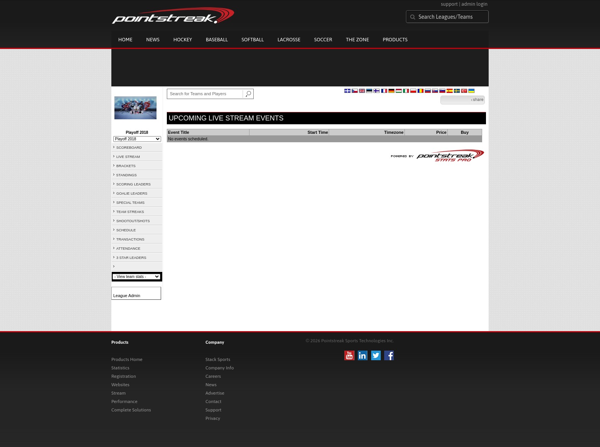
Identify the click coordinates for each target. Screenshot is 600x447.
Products (395, 39)
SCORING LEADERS (133, 184)
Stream (118, 393)
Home (125, 39)
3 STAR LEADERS (131, 258)
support (449, 4)
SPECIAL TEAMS (130, 203)
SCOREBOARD (129, 148)
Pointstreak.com (173, 16)
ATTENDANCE (128, 248)
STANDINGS (126, 175)
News (153, 39)
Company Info (219, 368)
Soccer (323, 39)
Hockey (182, 39)
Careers (213, 376)
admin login (474, 4)
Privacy (212, 418)
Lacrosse (288, 39)
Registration (123, 376)
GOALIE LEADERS (131, 193)
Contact (213, 401)
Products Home (126, 359)
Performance (124, 401)
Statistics (120, 368)
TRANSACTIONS (130, 239)
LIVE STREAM (128, 157)
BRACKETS (125, 166)
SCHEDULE (126, 230)
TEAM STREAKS (130, 212)
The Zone (357, 39)
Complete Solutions (131, 410)
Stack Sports (217, 359)
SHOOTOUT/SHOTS (133, 221)
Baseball (217, 39)
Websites (120, 384)
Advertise (214, 393)
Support (213, 410)
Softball (252, 39)
